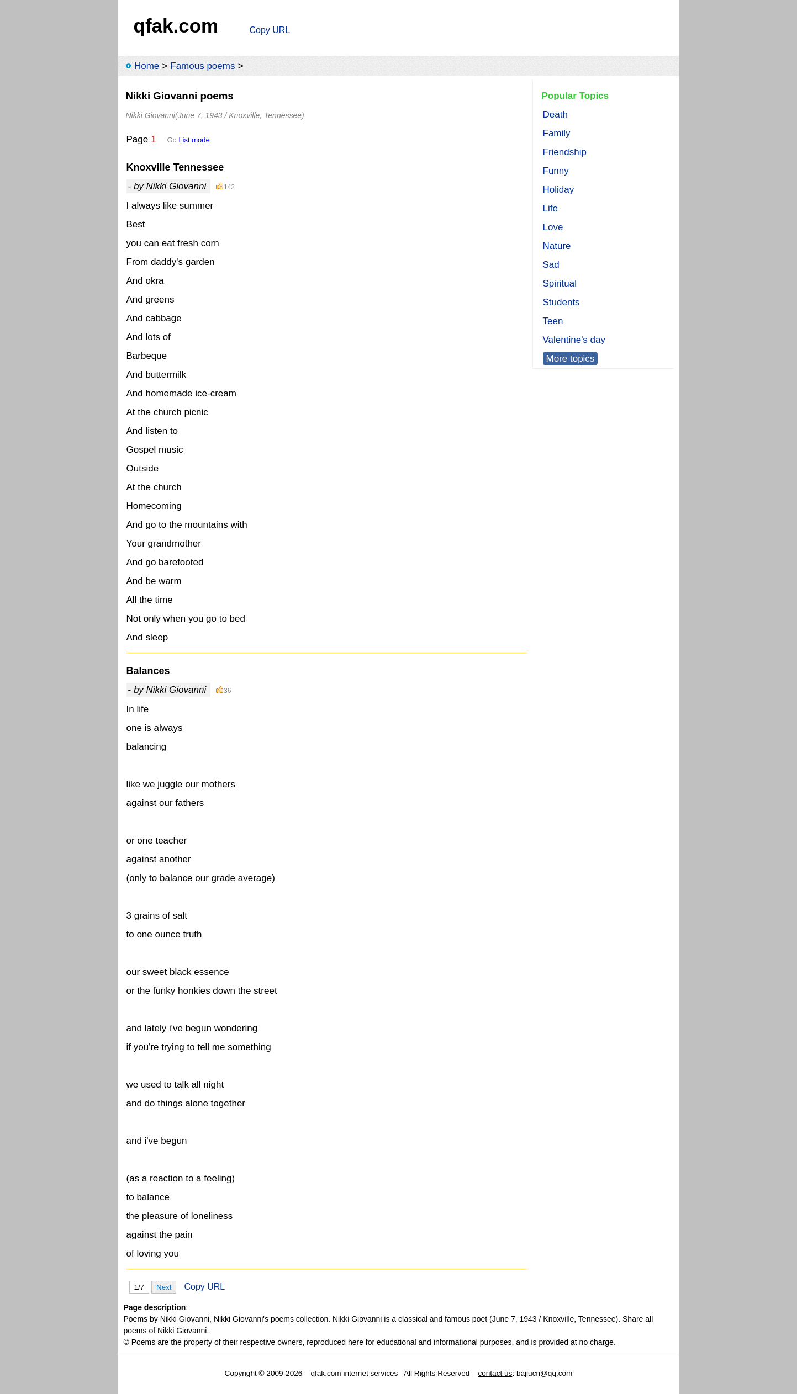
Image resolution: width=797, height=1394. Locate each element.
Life (550, 208)
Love (553, 227)
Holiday (558, 189)
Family (557, 133)
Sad (551, 264)
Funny (556, 171)
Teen (553, 321)
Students (561, 302)
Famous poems (202, 66)
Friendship (565, 152)
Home (146, 66)
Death (555, 114)
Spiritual (560, 283)
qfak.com (176, 25)
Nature (557, 246)
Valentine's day (574, 340)
